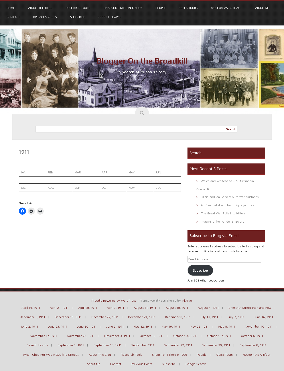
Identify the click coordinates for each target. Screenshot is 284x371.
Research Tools (78, 8)
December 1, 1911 (32, 317)
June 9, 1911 (115, 326)
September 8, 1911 (253, 345)
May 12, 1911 (143, 326)
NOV (131, 187)
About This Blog (40, 8)
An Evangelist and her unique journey (227, 205)
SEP (77, 187)
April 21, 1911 (59, 307)
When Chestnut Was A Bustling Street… (51, 354)
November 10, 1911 (258, 326)
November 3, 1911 (117, 336)
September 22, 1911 (178, 345)
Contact (13, 17)
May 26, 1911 (199, 326)
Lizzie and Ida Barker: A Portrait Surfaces (230, 197)
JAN (23, 172)
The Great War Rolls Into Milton (223, 213)
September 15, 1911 (108, 345)
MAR (78, 172)
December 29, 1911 (141, 317)
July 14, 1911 (209, 317)
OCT (105, 187)
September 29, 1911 (216, 345)
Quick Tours (188, 8)
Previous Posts (45, 17)
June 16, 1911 (263, 317)
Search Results (37, 345)
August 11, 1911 (145, 307)
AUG (51, 187)
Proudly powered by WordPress (113, 300)
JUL (23, 187)
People (161, 8)
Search (231, 129)
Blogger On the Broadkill (142, 60)
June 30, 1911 (87, 326)
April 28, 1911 (87, 307)
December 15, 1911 (68, 317)
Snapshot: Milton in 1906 (123, 8)
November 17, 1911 (43, 336)
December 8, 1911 (177, 317)
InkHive (187, 300)
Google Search (110, 17)
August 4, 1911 (208, 307)
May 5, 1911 (226, 326)
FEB (50, 172)
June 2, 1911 (29, 326)
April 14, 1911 (31, 307)
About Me (262, 8)
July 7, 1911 (236, 317)
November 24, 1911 (81, 336)
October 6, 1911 (252, 336)
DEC (158, 187)
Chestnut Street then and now (250, 307)
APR (105, 172)
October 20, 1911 (185, 336)
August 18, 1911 (177, 307)
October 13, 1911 (152, 336)
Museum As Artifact (226, 8)
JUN (158, 172)
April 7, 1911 (115, 307)
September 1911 (142, 345)
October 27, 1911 (219, 336)
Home (11, 8)
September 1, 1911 (71, 345)
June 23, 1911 (57, 326)
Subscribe (77, 17)
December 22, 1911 (104, 317)
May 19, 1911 (171, 326)
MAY (131, 172)
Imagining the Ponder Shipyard (222, 221)
